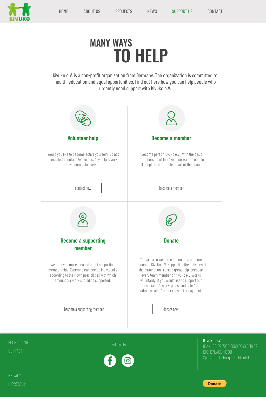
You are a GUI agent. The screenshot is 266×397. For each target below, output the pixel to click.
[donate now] (170, 309)
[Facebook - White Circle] (110, 360)
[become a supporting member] (84, 309)
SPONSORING (18, 342)
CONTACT (15, 351)
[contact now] (83, 188)
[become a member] (171, 188)
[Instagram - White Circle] (128, 360)
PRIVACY (14, 375)
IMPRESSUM (17, 384)
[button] (92, 11)
